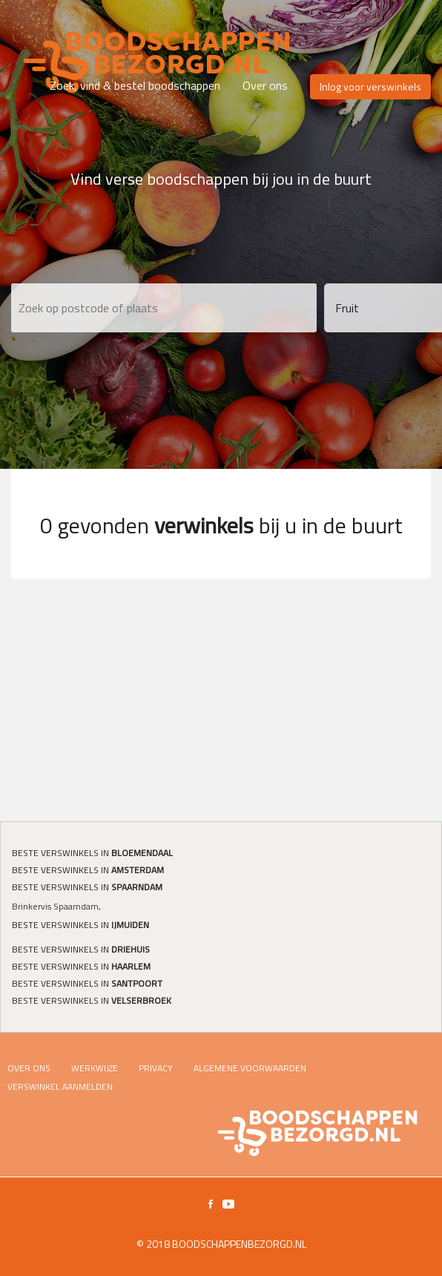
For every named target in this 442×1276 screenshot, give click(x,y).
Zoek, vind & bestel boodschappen (135, 85)
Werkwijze (94, 1068)
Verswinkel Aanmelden (60, 1086)
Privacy (156, 1068)
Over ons (265, 85)
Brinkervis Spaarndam (55, 906)
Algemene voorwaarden (250, 1068)
